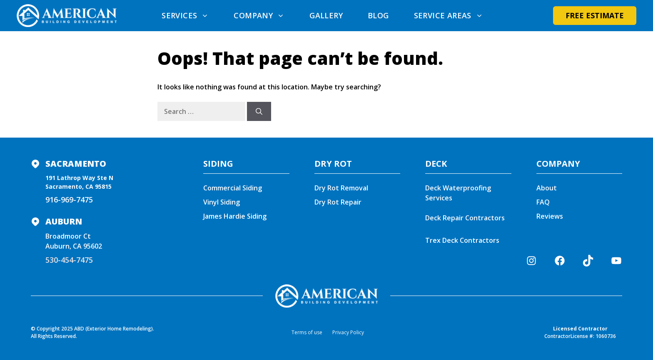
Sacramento (75, 163)
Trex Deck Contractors (463, 240)
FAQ (543, 202)
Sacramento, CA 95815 (78, 186)
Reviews (549, 216)
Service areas (455, 15)
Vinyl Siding (221, 202)
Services (191, 15)
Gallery (326, 15)
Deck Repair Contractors (465, 217)
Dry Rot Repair (337, 202)
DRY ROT (333, 163)
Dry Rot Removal (341, 187)
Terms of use (307, 332)
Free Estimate (595, 15)
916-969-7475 (69, 200)
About (546, 187)
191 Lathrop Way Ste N (79, 178)
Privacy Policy (348, 332)
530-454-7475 (69, 260)
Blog (378, 15)
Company (265, 15)
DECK (436, 163)
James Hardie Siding (235, 216)
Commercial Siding (232, 187)
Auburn (63, 221)
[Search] (259, 111)
